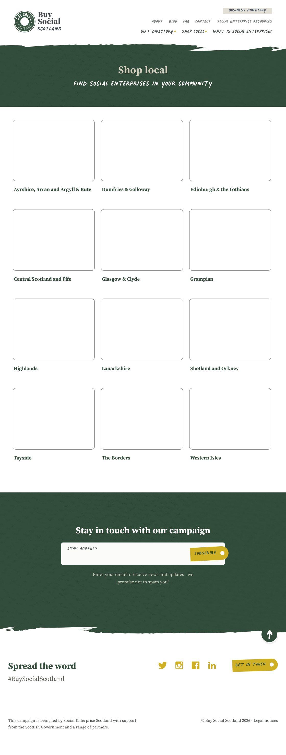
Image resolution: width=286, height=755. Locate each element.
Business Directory (247, 11)
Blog (173, 22)
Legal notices (266, 720)
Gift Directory (157, 32)
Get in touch (250, 665)
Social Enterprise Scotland (88, 720)
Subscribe (205, 554)
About (157, 22)
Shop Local (193, 32)
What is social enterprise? (242, 32)
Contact (203, 22)
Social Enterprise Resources (244, 22)
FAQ (186, 22)
